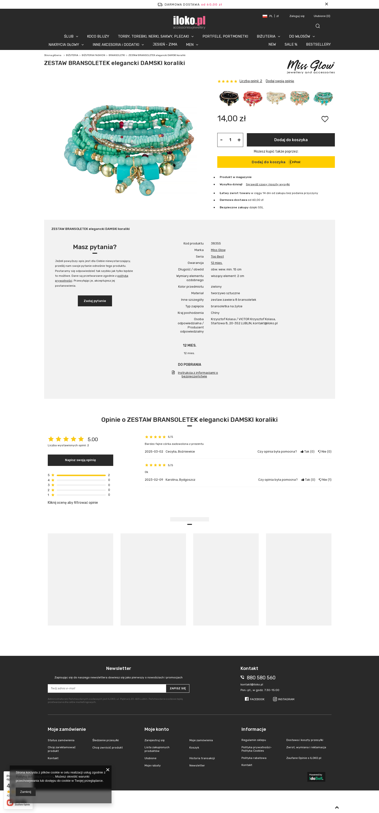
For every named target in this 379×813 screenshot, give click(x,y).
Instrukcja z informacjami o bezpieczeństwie (198, 374)
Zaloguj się (297, 16)
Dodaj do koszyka (291, 140)
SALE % (291, 44)
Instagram (286, 699)
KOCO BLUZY (98, 36)
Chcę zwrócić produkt (107, 747)
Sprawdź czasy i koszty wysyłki (268, 184)
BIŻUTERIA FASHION (93, 55)
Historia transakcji (202, 758)
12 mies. (217, 263)
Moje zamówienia (201, 740)
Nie (324, 451)
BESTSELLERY (318, 44)
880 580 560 (261, 678)
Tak (307, 451)
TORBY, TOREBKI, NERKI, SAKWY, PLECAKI (153, 36)
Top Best (217, 256)
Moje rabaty (153, 765)
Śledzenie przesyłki (105, 740)
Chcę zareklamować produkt (62, 749)
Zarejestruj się (155, 740)
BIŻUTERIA (266, 36)
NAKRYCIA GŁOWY (63, 44)
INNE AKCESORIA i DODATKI (116, 44)
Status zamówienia (61, 740)
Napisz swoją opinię (80, 460)
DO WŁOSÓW (299, 36)
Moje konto (157, 729)
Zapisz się (178, 688)
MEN (190, 44)
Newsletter (119, 672)
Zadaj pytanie (95, 301)
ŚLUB (68, 36)
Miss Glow (218, 250)
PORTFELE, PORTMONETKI (225, 36)
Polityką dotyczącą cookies (34, 776)
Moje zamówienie (67, 729)
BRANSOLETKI (117, 55)
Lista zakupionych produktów (157, 749)
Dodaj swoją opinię (280, 81)
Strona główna (52, 55)
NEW (272, 44)
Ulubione (322, 16)
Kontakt (53, 758)
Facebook (257, 699)
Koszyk (194, 747)
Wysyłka (226, 184)
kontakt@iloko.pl (252, 684)
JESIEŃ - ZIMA (165, 44)
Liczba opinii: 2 (251, 81)
